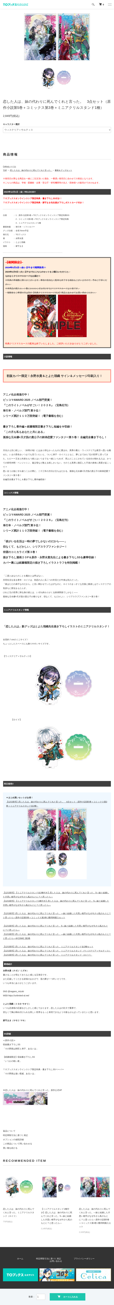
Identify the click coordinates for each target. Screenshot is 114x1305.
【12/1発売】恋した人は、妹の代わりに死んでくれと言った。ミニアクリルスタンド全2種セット (48, 946)
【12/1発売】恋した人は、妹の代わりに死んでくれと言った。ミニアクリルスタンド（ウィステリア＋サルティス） (57, 951)
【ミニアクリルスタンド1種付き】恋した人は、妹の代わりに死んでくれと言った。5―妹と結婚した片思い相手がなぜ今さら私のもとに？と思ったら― (56, 1216)
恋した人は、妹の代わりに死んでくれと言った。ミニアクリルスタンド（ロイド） (18, 1212)
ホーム (21, 1258)
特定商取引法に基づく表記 (15, 1135)
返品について (9, 1131)
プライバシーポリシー (68, 1258)
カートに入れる (67, 1296)
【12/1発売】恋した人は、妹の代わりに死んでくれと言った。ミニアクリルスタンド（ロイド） (47, 955)
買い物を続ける (10, 1148)
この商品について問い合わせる (17, 1143)
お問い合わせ (89, 1258)
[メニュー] (109, 4)
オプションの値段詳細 (13, 1139)
